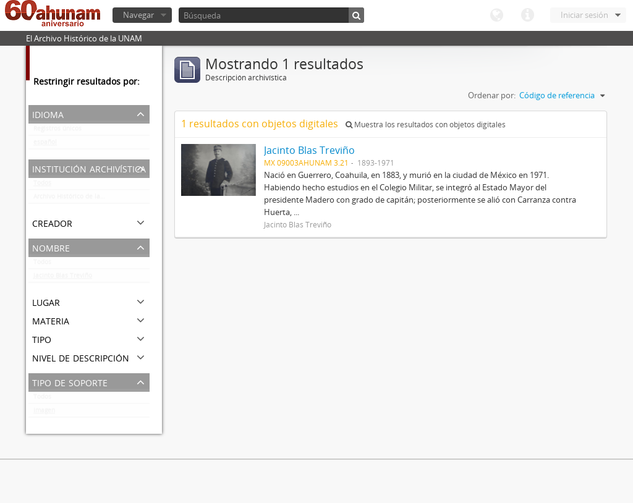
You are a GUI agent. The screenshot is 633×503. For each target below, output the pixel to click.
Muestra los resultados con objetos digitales (426, 124)
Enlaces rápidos (527, 15)
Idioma (496, 15)
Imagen (44, 412)
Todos (42, 185)
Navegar (138, 14)
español (45, 144)
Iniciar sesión (584, 14)
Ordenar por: (492, 95)
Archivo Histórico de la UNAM (77, 199)
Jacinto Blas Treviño (62, 278)
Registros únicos (57, 131)
